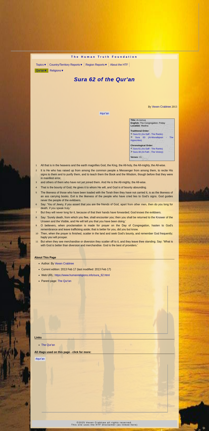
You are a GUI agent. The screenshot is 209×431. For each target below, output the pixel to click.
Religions (55, 70)
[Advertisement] (104, 27)
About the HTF (119, 64)
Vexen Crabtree (161, 106)
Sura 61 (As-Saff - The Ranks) (148, 134)
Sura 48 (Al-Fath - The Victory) (148, 152)
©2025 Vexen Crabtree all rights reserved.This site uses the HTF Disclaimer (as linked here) (104, 423)
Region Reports (95, 64)
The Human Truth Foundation (104, 56)
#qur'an (104, 113)
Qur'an (40, 70)
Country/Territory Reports (64, 64)
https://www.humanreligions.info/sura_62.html (82, 275)
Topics (40, 64)
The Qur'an (64, 281)
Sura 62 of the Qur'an (104, 79)
